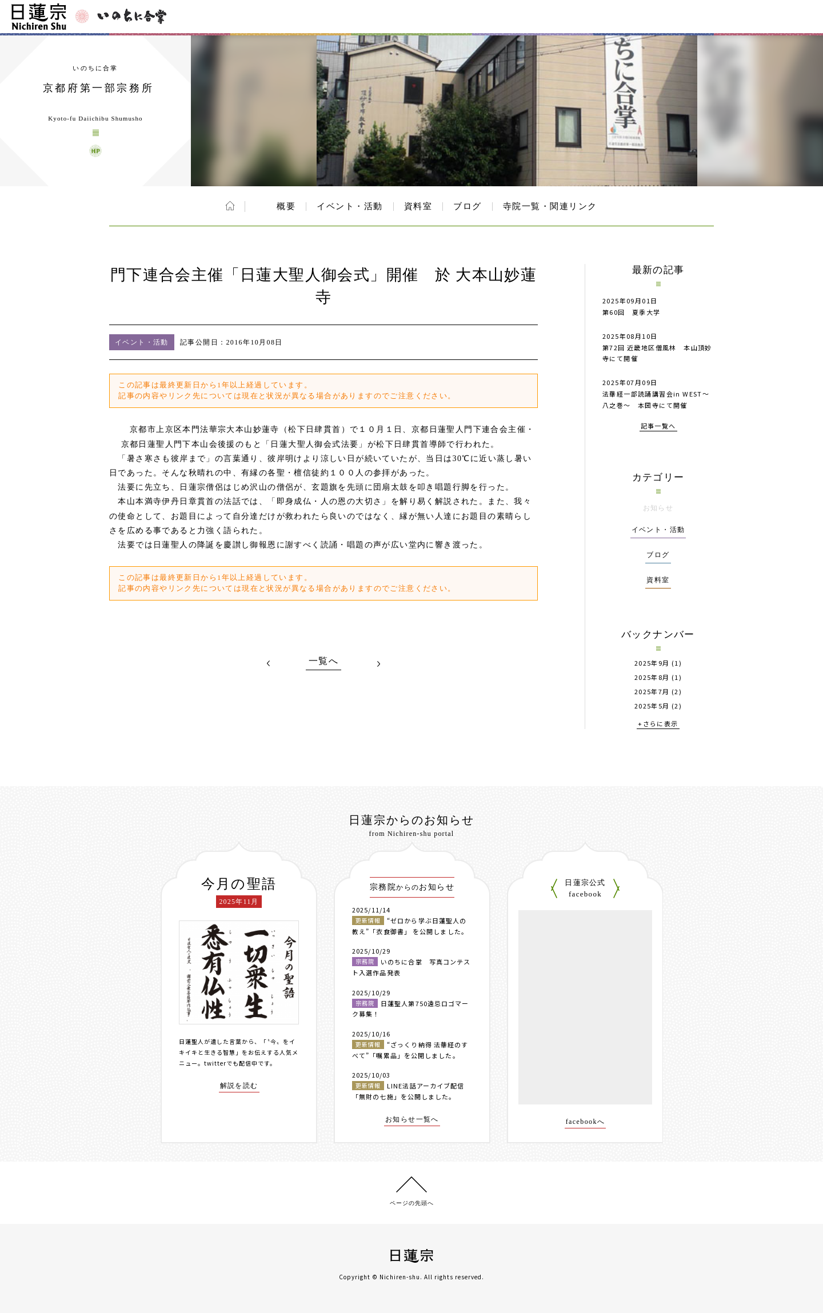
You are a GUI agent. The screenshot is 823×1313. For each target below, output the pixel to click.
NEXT (378, 663)
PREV (268, 663)
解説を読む (239, 1086)
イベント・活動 (350, 206)
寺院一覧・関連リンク (550, 206)
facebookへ (585, 1122)
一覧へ (323, 661)
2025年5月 (652, 706)
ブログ (467, 206)
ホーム (230, 205)
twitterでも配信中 (231, 1063)
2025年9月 (652, 663)
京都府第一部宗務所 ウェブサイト (95, 151)
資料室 (418, 206)
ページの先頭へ (412, 1203)
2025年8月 (652, 677)
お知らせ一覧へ (412, 1119)
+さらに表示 (658, 724)
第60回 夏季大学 (631, 312)
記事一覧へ (658, 426)
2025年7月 (652, 691)
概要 (286, 206)
